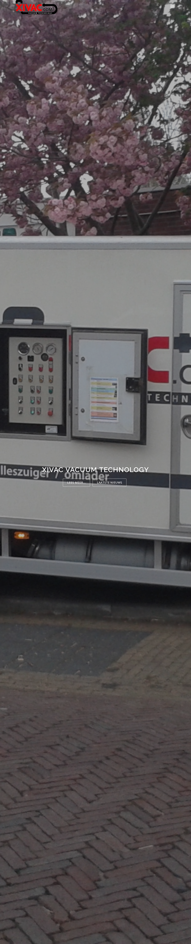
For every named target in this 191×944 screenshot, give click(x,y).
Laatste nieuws (109, 482)
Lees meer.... (76, 482)
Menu (172, 6)
